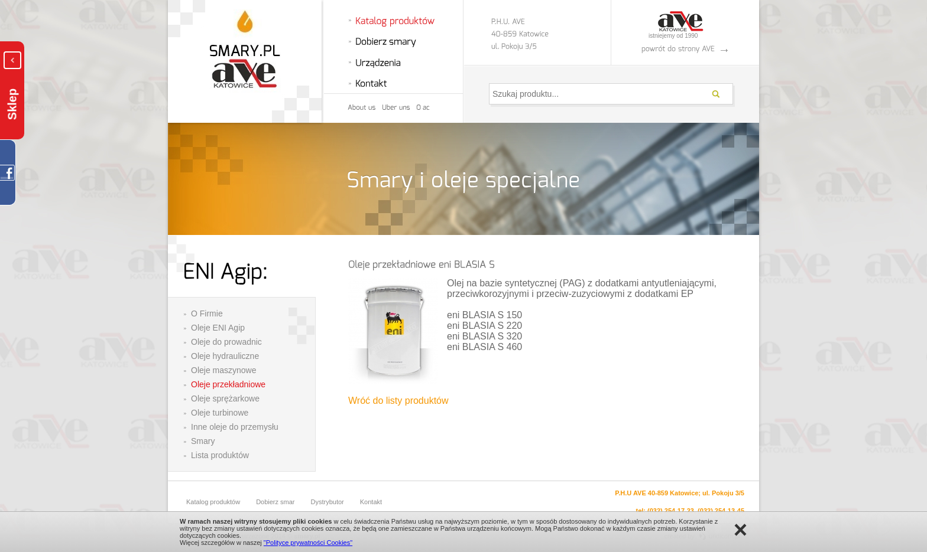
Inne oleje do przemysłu (234, 427)
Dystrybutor (327, 501)
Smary (203, 441)
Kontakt (371, 501)
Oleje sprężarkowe (225, 398)
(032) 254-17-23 (670, 510)
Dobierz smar (275, 501)
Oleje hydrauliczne (225, 356)
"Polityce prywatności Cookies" (308, 542)
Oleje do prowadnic (226, 342)
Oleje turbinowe (219, 412)
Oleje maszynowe (224, 370)
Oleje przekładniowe (228, 384)
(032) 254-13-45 (721, 510)
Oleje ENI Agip (218, 327)
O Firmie (207, 313)
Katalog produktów (213, 501)
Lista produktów (220, 455)
